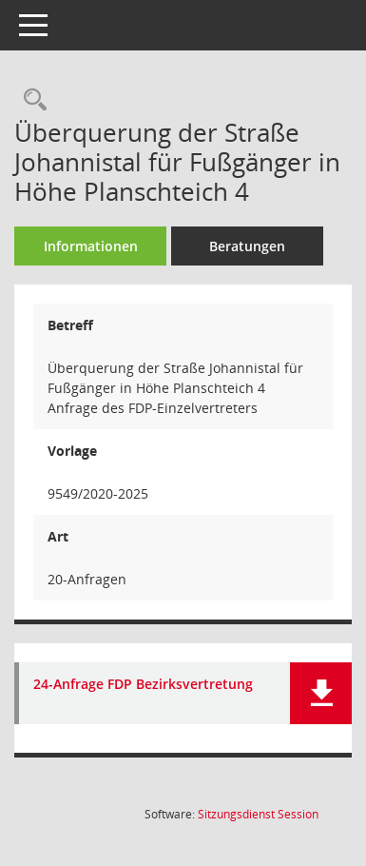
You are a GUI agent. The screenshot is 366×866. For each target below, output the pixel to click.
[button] (321, 693)
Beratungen (247, 246)
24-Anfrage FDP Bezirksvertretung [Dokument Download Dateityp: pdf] (143, 685)
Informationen (91, 246)
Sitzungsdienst (258, 814)
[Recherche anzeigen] (30, 100)
